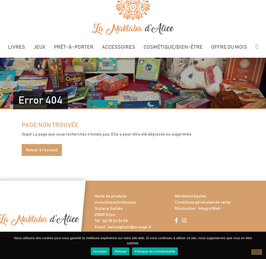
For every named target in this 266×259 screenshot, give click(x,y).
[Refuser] (256, 252)
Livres (16, 47)
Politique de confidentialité (155, 251)
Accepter (100, 251)
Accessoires (118, 47)
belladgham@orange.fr (130, 227)
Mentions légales (190, 196)
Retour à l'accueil (42, 150)
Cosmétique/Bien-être (173, 47)
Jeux (39, 47)
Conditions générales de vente (203, 202)
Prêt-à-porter (73, 47)
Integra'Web (209, 208)
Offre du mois (229, 47)
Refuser (121, 251)
